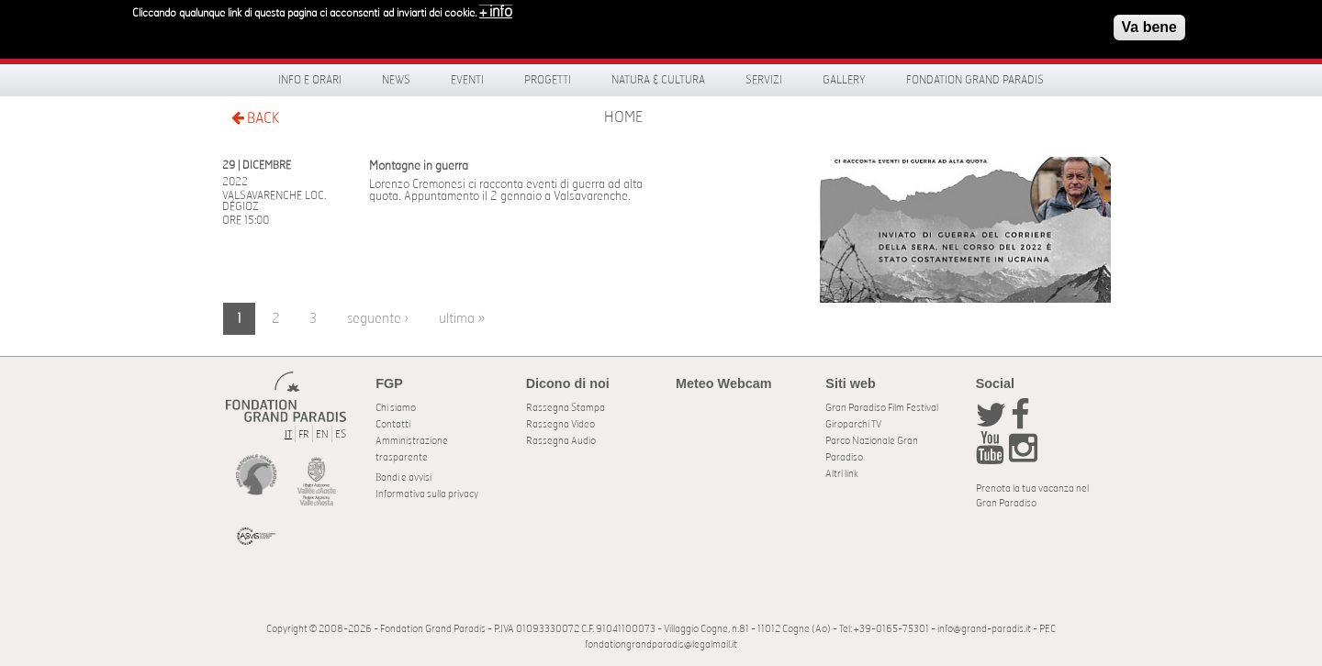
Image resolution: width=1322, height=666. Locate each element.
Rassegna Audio (561, 441)
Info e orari (310, 79)
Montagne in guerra (418, 166)
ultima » (462, 319)
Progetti (547, 79)
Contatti (392, 424)
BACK (255, 118)
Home (623, 117)
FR (303, 434)
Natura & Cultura (658, 79)
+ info (495, 9)
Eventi (467, 79)
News (396, 79)
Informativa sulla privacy (426, 494)
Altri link (841, 474)
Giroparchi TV (853, 424)
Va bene (1149, 24)
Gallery (844, 79)
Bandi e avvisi (403, 477)
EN (322, 434)
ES (340, 434)
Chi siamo (395, 408)
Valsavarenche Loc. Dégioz (274, 201)
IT (288, 434)
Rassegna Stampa (565, 408)
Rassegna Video (560, 424)
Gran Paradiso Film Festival (881, 408)
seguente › (378, 319)
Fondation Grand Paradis (975, 79)
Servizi (763, 79)
